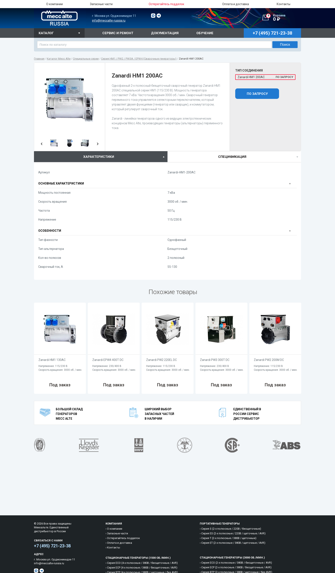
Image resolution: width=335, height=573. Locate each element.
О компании (54, 4)
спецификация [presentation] (232, 157)
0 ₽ (283, 18)
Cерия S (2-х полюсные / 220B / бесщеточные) (231, 528)
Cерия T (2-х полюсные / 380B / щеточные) (228, 538)
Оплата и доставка (235, 4)
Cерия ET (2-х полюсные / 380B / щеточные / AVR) (233, 542)
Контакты (283, 4)
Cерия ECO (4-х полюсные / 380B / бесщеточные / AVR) (142, 562)
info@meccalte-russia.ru (108, 20)
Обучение (204, 33)
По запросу (257, 94)
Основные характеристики (61, 183)
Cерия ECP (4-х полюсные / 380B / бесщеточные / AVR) (142, 567)
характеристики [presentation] (98, 157)
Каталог (46, 33)
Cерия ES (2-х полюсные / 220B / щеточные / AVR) (233, 533)
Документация (165, 33)
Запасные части (101, 4)
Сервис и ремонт (117, 33)
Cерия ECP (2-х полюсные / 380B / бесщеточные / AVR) (236, 567)
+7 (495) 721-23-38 (52, 546)
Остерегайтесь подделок (123, 538)
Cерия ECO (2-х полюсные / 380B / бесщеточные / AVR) (236, 562)
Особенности (49, 230)
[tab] (101, 156)
